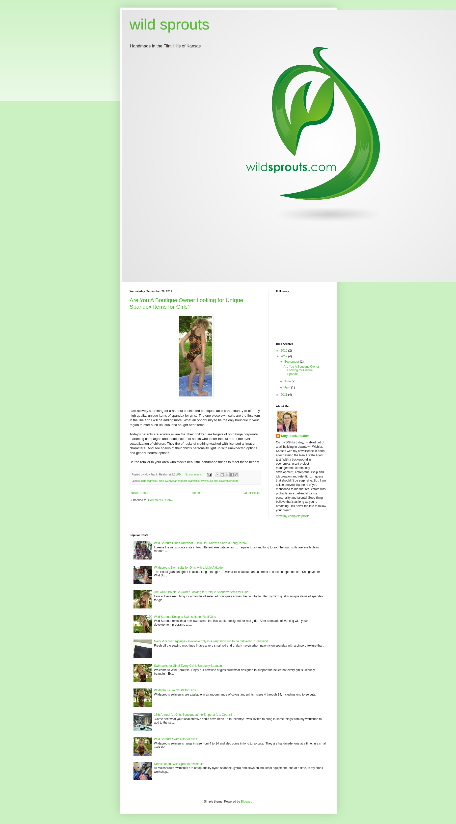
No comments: (194, 474)
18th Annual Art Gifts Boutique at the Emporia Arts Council (193, 714)
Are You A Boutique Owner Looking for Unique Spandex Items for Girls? (186, 303)
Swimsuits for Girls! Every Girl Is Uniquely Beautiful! (188, 666)
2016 (284, 350)
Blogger (246, 801)
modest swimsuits (189, 480)
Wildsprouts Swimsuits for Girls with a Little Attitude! (188, 567)
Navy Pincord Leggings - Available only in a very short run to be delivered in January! (211, 641)
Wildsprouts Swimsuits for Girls (175, 690)
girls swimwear (168, 480)
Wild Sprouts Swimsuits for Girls (175, 739)
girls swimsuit (149, 480)
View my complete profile (293, 516)
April (287, 387)
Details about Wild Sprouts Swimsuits (179, 764)
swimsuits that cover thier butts (219, 480)
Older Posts (252, 493)
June (287, 381)
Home (196, 493)
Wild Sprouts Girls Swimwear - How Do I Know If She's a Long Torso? (200, 543)
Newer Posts (139, 493)
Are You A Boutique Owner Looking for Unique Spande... (301, 370)
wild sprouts (170, 24)
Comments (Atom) (160, 500)
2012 (284, 356)
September (292, 361)
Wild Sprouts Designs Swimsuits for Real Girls (185, 617)
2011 (284, 394)
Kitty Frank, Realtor (295, 436)
